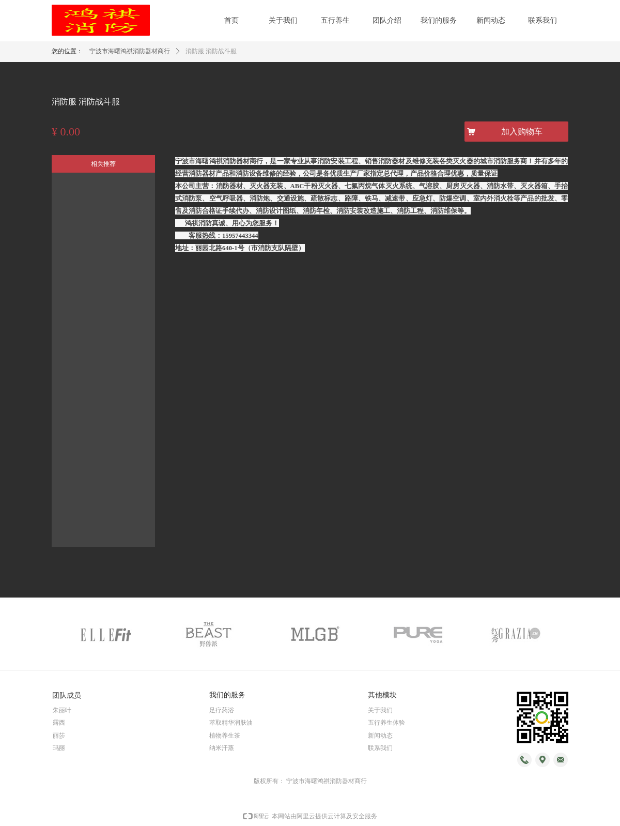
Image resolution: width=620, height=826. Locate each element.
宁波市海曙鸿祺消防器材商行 (129, 51)
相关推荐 (103, 163)
